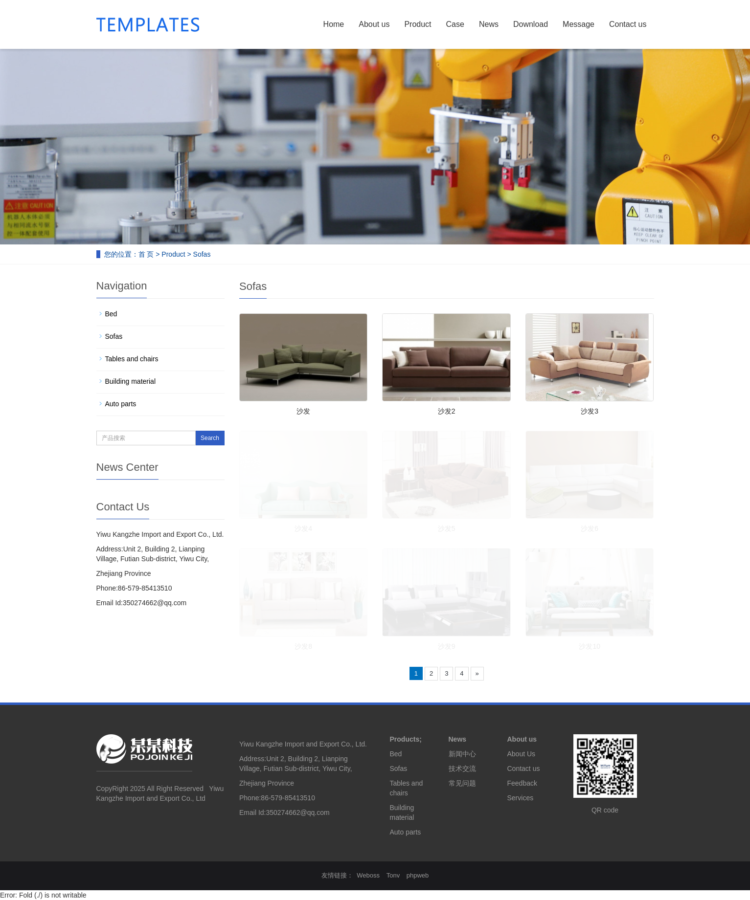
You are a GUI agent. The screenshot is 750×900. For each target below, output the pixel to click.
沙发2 (446, 411)
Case (455, 24)
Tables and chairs (132, 359)
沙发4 (303, 528)
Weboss (368, 875)
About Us (521, 754)
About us (374, 24)
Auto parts (120, 404)
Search (210, 438)
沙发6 (589, 528)
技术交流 (462, 768)
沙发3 (589, 411)
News (489, 24)
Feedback (522, 783)
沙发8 (303, 646)
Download (530, 24)
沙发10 (589, 646)
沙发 (303, 411)
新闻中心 (462, 754)
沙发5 (446, 528)
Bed (111, 314)
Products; (406, 739)
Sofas (202, 254)
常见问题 (462, 783)
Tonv (393, 875)
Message (578, 24)
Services (520, 798)
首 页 (146, 254)
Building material (130, 381)
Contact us (627, 24)
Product (417, 24)
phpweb (418, 875)
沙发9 (446, 646)
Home (333, 24)
